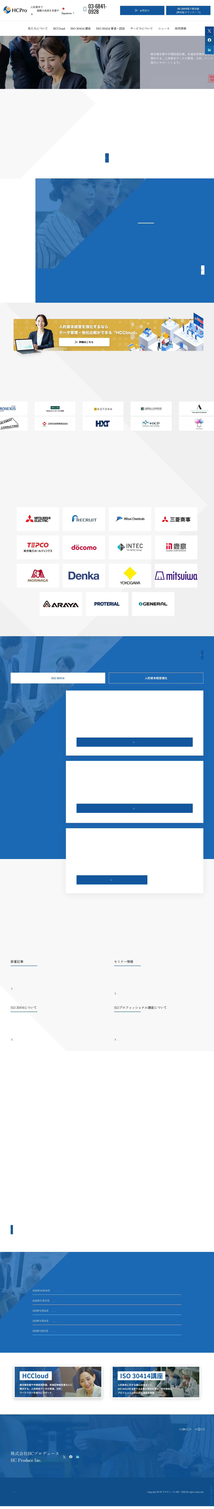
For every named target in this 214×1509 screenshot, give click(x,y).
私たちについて (38, 28)
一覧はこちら (107, 434)
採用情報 (180, 28)
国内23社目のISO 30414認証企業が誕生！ (77, 1297)
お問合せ (142, 10)
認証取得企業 (194, 1501)
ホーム (14, 1491)
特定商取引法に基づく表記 (72, 1491)
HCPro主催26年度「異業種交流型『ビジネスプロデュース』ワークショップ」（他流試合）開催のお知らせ (113, 1287)
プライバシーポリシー (37, 1491)
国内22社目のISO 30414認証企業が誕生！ (75, 1307)
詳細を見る (40, 74)
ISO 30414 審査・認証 (110, 28)
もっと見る (108, 158)
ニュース (164, 28)
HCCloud (59, 28)
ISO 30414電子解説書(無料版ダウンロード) (188, 10)
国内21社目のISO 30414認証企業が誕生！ (75, 1327)
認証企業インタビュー (194, 1490)
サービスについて (141, 28)
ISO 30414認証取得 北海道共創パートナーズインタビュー (84, 1317)
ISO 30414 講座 (80, 28)
